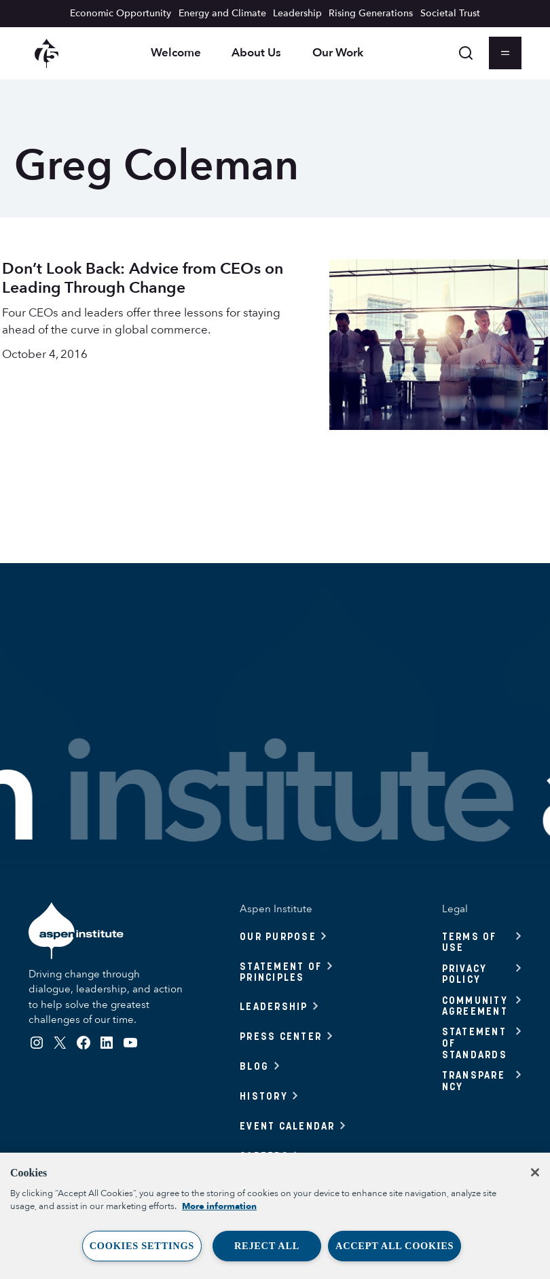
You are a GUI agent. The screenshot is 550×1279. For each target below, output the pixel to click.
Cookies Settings (142, 1245)
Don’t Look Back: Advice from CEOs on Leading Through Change (142, 278)
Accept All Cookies (394, 1245)
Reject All (266, 1245)
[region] (275, 1216)
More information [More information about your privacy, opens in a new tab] (219, 1206)
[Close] (535, 1172)
